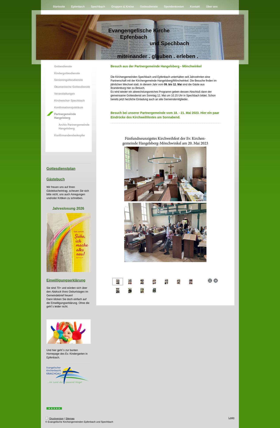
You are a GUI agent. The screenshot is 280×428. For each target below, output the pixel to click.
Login (231, 417)
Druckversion (54, 418)
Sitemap (69, 418)
